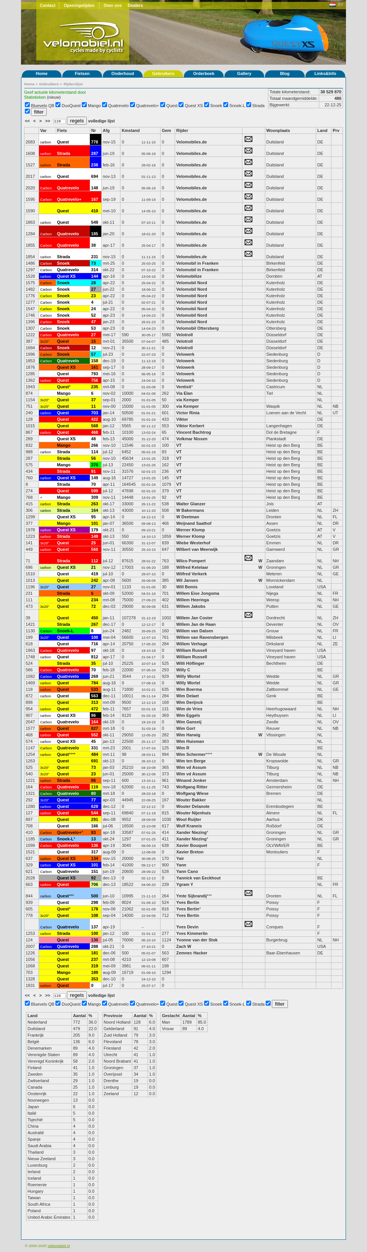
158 (94, 360)
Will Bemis (187, 586)
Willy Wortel (188, 676)
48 (93, 438)
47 (93, 321)
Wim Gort (185, 728)
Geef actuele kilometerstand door (55, 92)
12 (93, 347)
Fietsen (82, 73)
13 (93, 839)
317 (94, 852)
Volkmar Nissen (192, 438)
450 (94, 617)
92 (93, 878)
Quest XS (194, 105)
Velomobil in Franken (197, 263)
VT (179, 445)
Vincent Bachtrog (194, 432)
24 (93, 308)
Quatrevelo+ (147, 105)
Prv (336, 130)
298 (94, 902)
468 (94, 432)
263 (94, 503)
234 (94, 600)
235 (94, 386)
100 (94, 637)
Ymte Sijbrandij (191, 896)
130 (94, 940)
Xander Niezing (191, 832)
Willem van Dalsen (194, 630)
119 (94, 787)
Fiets (62, 130)
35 (93, 663)
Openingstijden (79, 5)
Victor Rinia (188, 412)
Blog (284, 73)
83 (93, 832)
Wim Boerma (189, 689)
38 (93, 245)
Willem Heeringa (192, 600)
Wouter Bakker (191, 800)
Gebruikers (163, 73)
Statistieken (35, 97)
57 (93, 354)
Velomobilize (189, 276)
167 (94, 199)
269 (94, 676)
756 (94, 380)
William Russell (191, 650)
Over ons (113, 5)
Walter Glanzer (191, 503)
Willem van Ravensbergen (202, 637)
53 (93, 328)
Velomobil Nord (191, 282)
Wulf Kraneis (189, 826)
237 (94, 959)
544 (94, 813)
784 (94, 683)
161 (94, 367)
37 (93, 399)
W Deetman (187, 516)
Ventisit (183, 386)
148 (94, 188)
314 (94, 269)
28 (93, 282)
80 (93, 793)
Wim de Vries (189, 709)
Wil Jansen (187, 580)
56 (93, 458)
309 (94, 497)
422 (94, 419)
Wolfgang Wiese (192, 793)
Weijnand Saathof (193, 523)
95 (93, 516)
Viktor (182, 419)
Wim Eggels (188, 715)
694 (94, 176)
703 (94, 412)
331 (94, 748)
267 (94, 624)
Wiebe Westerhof (193, 543)
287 (94, 153)
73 (93, 263)
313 (94, 702)
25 (93, 543)
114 (94, 451)
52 (93, 315)
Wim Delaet (187, 696)
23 (93, 295)
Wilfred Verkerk (191, 573)
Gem (166, 130)
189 (94, 972)
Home (42, 73)
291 (94, 819)
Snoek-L (237, 105)
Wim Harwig (188, 735)
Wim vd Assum (191, 767)
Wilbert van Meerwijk (197, 549)
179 (94, 530)
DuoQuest (71, 105)
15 (93, 341)
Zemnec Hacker (191, 953)
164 (94, 510)
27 (93, 289)
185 (94, 233)
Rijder (182, 130)
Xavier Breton (190, 852)
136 (94, 845)
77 (93, 800)
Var (43, 130)
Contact (47, 5)
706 (94, 884)
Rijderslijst (73, 84)
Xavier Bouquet (192, 845)
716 (94, 643)
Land (322, 130)
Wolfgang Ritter (192, 787)
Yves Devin (187, 927)
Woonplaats (278, 130)
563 (94, 696)
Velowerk (185, 354)
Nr (93, 130)
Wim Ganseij (188, 722)
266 (94, 445)
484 (94, 754)
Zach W (183, 946)
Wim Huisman (190, 741)
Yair (180, 858)
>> (48, 121)
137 (94, 927)
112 (94, 560)
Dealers (135, 5)
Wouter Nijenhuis (193, 813)
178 (94, 909)
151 (94, 871)
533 (94, 689)
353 (94, 979)
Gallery (244, 73)
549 (94, 222)
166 (94, 826)
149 (94, 477)
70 (93, 484)
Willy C (183, 670)
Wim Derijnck (189, 702)
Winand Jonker (191, 780)
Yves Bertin (187, 902)
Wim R (182, 748)
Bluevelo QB (42, 105)
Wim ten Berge (191, 761)
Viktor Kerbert (190, 425)
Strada (258, 105)
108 (94, 915)
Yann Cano (187, 871)
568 (94, 425)
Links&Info (325, 73)
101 (94, 523)
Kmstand (131, 130)
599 (94, 490)
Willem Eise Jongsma (197, 593)
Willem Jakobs (190, 606)
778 (94, 142)
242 (94, 580)
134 (94, 858)
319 (94, 966)
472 (94, 709)
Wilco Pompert (191, 560)
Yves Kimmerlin (192, 933)
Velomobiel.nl (58, 1246)
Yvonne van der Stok (197, 940)
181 (94, 953)
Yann (181, 865)
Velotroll (184, 334)
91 (93, 471)
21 (93, 567)
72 (93, 606)
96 (93, 715)
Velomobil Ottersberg (197, 328)
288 (94, 946)
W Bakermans (190, 510)
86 (93, 780)
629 (94, 806)
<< (28, 121)
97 (93, 650)
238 (94, 165)
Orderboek (203, 73)
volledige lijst (101, 121)
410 (94, 210)
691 (94, 761)
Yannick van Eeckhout (198, 878)
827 (94, 728)
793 (94, 373)
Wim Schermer (191, 754)
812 (94, 656)
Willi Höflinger (190, 663)
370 (94, 464)
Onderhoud (122, 73)
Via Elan (184, 393)
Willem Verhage (191, 643)
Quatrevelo (118, 105)
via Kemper (187, 399)
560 (94, 549)
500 (94, 896)
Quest (171, 105)
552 (94, 735)
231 (94, 256)
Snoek (216, 105)
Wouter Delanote (192, 806)
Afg (106, 130)
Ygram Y (184, 884)
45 (93, 741)
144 (94, 276)
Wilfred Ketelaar (192, 567)
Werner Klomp (190, 530)
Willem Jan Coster (194, 617)
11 (93, 406)
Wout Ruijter (189, 819)
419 (94, 573)
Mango (94, 105)
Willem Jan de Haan (196, 624)
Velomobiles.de (191, 142)
